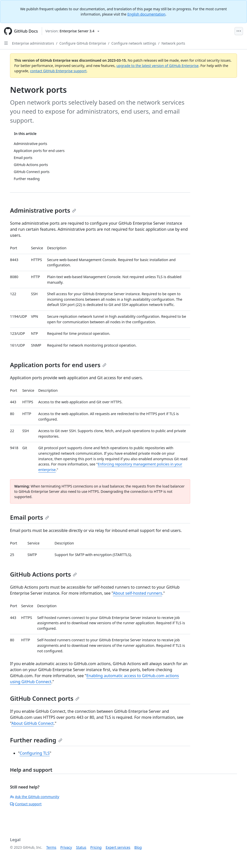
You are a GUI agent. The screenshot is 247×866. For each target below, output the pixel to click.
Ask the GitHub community (34, 796)
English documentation (146, 14)
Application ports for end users (58, 365)
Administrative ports (43, 210)
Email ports (29, 517)
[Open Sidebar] (6, 43)
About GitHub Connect (32, 723)
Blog (138, 847)
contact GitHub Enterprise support (58, 70)
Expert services (118, 847)
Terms (51, 847)
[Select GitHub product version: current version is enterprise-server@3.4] (72, 31)
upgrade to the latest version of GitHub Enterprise (157, 65)
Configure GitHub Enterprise (82, 43)
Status (81, 847)
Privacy (66, 847)
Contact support (26, 804)
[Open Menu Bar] (238, 31)
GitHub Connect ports (44, 698)
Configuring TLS (35, 753)
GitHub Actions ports (43, 574)
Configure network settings (133, 43)
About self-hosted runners (137, 593)
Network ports (173, 43)
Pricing (96, 847)
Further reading (36, 740)
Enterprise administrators (33, 43)
